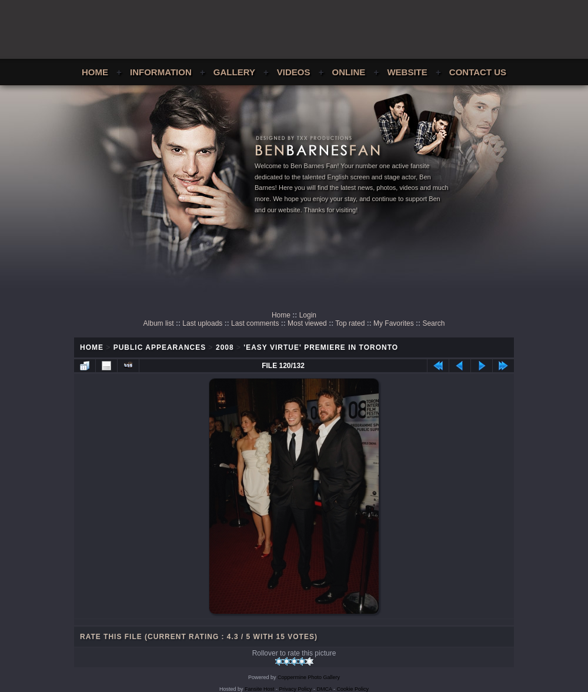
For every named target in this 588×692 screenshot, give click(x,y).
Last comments (255, 323)
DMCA (324, 689)
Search (433, 323)
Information (161, 72)
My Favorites (393, 323)
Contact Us (477, 72)
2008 (225, 347)
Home (95, 72)
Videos (293, 72)
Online (349, 72)
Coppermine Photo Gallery (309, 677)
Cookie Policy (353, 689)
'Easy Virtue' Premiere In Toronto (320, 347)
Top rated (350, 323)
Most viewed (307, 323)
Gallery (234, 72)
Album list (158, 323)
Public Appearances (159, 347)
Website (407, 72)
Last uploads (202, 323)
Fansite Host (260, 689)
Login (307, 315)
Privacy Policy (295, 689)
